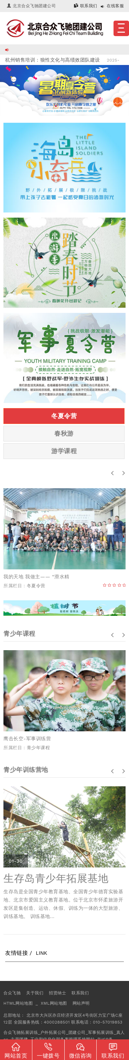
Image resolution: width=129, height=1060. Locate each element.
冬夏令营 (64, 415)
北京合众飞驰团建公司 (34, 5)
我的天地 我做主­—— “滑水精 (36, 576)
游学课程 (64, 451)
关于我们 (34, 993)
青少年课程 (38, 747)
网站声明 (81, 1003)
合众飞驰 (12, 993)
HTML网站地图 (18, 1003)
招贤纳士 (57, 993)
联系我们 (88, 5)
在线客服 (115, 5)
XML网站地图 (54, 1003)
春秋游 (64, 433)
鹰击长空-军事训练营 (27, 738)
